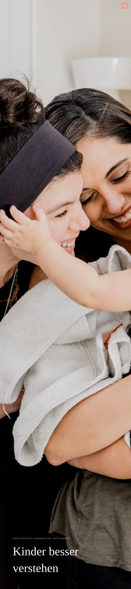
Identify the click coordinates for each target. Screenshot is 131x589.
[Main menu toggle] (125, 5)
